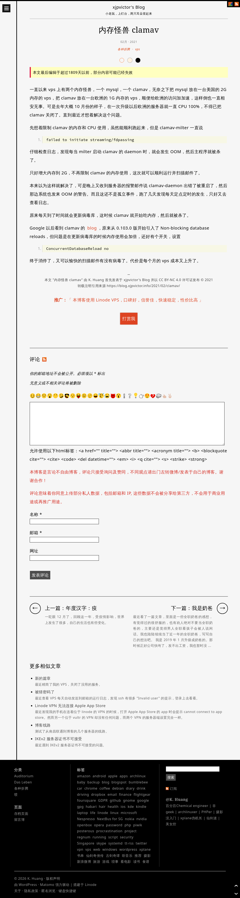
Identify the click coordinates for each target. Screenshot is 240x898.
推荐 (138, 855)
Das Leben (23, 782)
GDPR (103, 800)
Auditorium (24, 776)
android (99, 776)
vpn (80, 849)
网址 (34, 551)
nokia (129, 819)
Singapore (85, 843)
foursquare (86, 800)
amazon (84, 776)
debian (118, 788)
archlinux (138, 776)
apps (123, 776)
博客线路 (131, 728)
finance (125, 794)
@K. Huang (177, 799)
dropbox (98, 794)
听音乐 (127, 855)
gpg (80, 806)
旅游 (96, 861)
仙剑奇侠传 (95, 855)
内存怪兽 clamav (67, 279)
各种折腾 (124, 49)
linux (114, 812)
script (113, 837)
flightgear (142, 794)
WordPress (28, 884)
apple (113, 776)
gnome (129, 800)
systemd (115, 843)
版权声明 (53, 878)
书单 (80, 855)
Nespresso (86, 819)
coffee (105, 788)
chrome (90, 788)
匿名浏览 (48, 890)
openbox (84, 825)
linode (102, 812)
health (113, 806)
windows (109, 849)
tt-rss (129, 843)
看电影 (126, 861)
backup (93, 782)
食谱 (145, 861)
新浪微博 (84, 861)
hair (102, 806)
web (96, 849)
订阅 (173, 788)
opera (99, 825)
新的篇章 (131, 682)
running (99, 837)
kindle (141, 806)
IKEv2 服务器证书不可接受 (131, 742)
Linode (91, 884)
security (126, 837)
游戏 (105, 861)
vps (137, 49)
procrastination (109, 831)
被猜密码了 (131, 695)
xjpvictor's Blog (129, 7)
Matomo (47, 884)
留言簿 (19, 819)
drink (141, 788)
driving (83, 794)
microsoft (129, 812)
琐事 (114, 861)
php (128, 825)
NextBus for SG (110, 819)
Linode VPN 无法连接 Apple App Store (131, 712)
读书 (136, 861)
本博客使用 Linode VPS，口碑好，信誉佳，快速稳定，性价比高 (135, 300)
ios (123, 806)
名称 (36, 514)
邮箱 (36, 532)
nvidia (141, 819)
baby (81, 782)
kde (131, 806)
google (143, 800)
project (131, 831)
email (112, 794)
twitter (141, 843)
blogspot (118, 782)
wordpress (128, 849)
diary (130, 788)
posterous (85, 831)
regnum (84, 837)
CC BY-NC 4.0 (170, 279)
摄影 (147, 855)
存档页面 (21, 813)
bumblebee (138, 782)
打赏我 (128, 318)
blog (92, 228)
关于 (17, 890)
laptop (82, 812)
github (115, 800)
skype (101, 843)
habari (91, 806)
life (92, 812)
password (114, 825)
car (79, 788)
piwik (137, 825)
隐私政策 (31, 890)
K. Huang (96, 279)
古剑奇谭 (113, 855)
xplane (145, 849)
